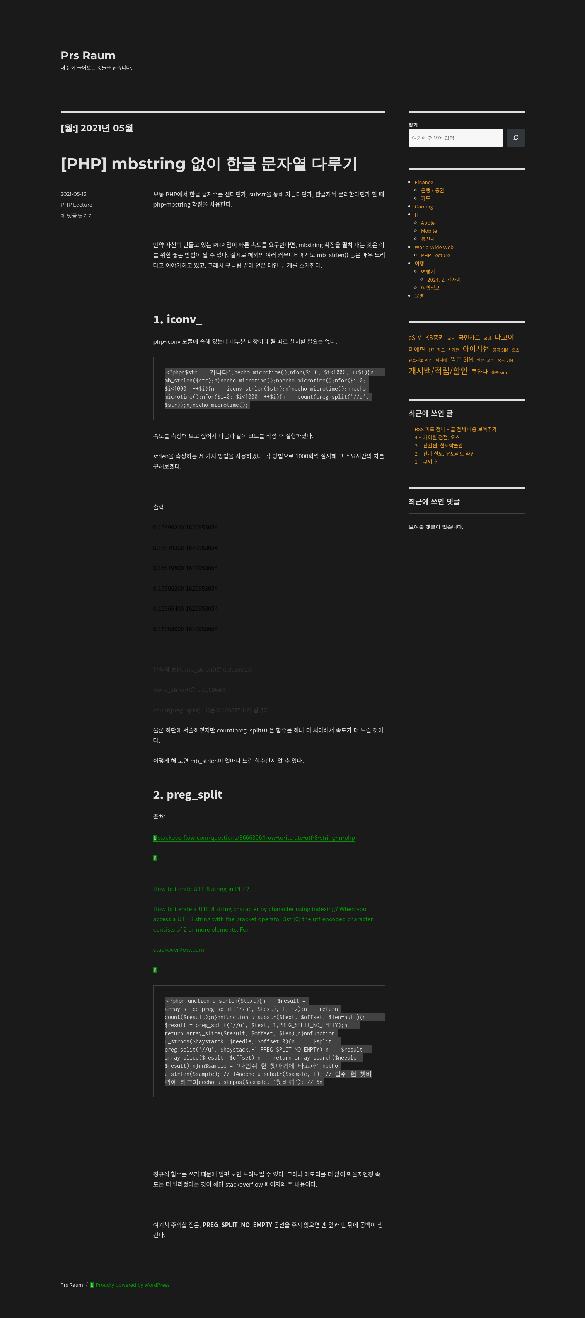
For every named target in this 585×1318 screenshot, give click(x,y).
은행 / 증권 (432, 190)
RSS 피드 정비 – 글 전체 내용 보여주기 (455, 429)
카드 (425, 198)
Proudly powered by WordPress (132, 1284)
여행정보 (430, 287)
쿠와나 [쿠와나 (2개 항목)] (479, 371)
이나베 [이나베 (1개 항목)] (441, 360)
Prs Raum (88, 55)
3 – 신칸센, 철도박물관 (439, 445)
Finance (424, 182)
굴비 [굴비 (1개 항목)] (487, 338)
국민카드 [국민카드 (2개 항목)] (469, 337)
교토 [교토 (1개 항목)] (451, 338)
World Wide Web (434, 247)
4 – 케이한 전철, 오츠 (437, 437)
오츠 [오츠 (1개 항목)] (515, 350)
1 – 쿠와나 (426, 461)
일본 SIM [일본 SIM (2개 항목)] (461, 359)
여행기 (428, 271)
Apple (428, 222)
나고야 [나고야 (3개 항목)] (505, 336)
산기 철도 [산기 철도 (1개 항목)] (436, 350)
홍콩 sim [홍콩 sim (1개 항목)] (499, 372)
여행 (419, 263)
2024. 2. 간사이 (444, 279)
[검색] (516, 138)
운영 (419, 295)
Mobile (429, 230)
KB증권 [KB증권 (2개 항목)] (434, 337)
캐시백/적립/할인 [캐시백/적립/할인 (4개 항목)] (438, 370)
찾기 (413, 124)
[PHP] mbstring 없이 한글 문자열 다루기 (209, 163)
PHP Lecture (76, 204)
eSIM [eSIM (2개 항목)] (415, 337)
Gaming (424, 206)
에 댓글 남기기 (77, 215)
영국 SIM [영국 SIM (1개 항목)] (500, 350)
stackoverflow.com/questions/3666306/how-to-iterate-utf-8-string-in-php (256, 837)
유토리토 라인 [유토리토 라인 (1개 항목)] (421, 360)
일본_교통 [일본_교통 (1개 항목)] (485, 360)
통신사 (428, 238)
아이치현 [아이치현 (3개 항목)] (476, 348)
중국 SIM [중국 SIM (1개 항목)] (505, 360)
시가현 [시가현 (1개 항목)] (453, 350)
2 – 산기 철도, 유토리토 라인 (445, 453)
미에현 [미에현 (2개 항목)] (417, 349)
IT (417, 214)
